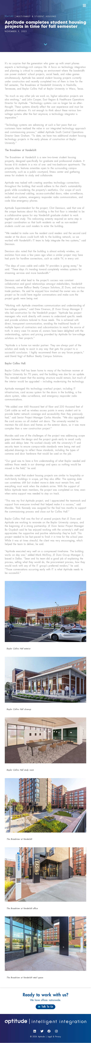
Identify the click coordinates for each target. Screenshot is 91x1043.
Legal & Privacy (54, 1037)
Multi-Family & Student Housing (36, 16)
